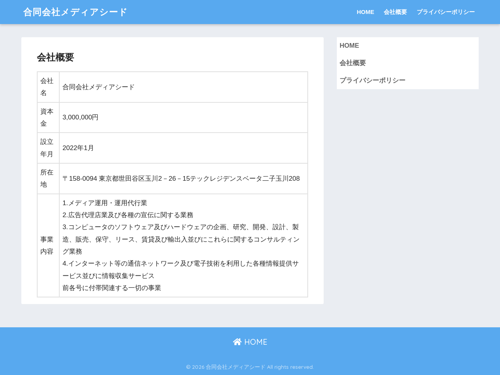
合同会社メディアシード (75, 11)
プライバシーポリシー (446, 12)
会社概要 (395, 12)
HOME (365, 12)
